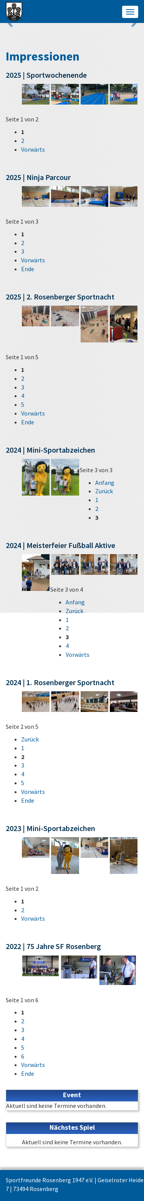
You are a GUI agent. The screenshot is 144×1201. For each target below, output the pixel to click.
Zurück (104, 491)
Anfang (104, 482)
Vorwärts (33, 149)
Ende (27, 269)
